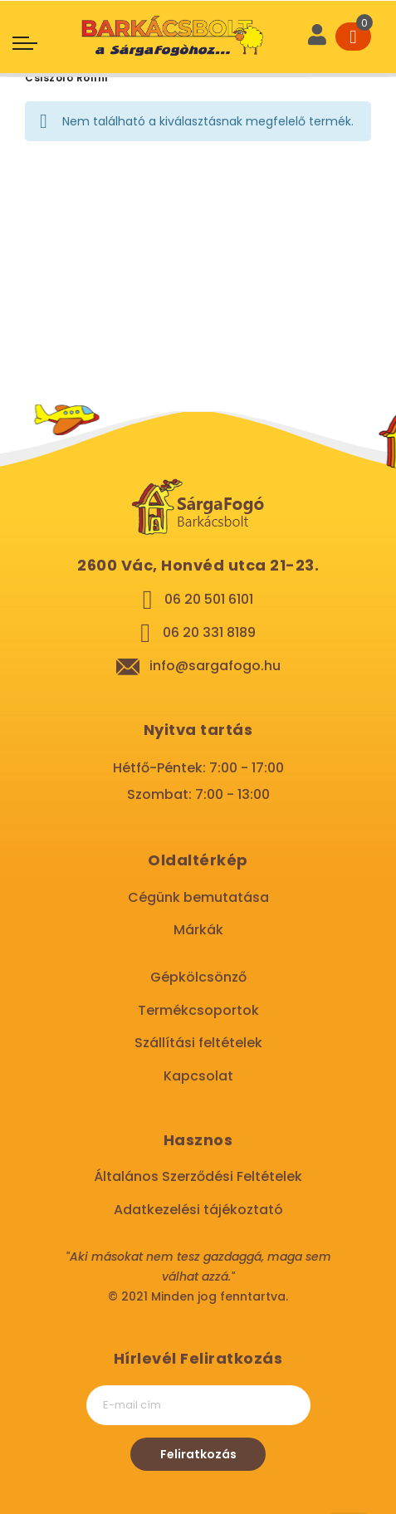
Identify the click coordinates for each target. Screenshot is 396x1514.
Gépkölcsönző (198, 977)
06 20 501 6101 (208, 599)
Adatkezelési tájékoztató (198, 1209)
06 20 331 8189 (209, 632)
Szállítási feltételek (198, 1042)
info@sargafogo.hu (215, 665)
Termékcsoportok (198, 1010)
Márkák (198, 929)
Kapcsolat (198, 1075)
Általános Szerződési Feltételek (198, 1176)
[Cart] (353, 36)
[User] (317, 36)
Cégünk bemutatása (198, 897)
